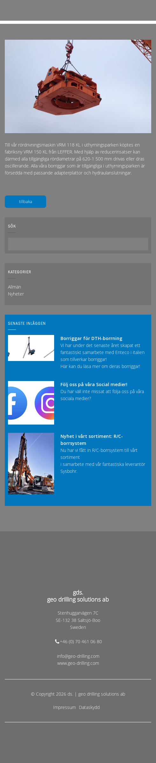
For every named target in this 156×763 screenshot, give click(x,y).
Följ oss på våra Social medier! (93, 384)
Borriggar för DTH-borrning (91, 338)
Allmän (14, 287)
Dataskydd (89, 707)
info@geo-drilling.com (78, 656)
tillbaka (25, 201)
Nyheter (16, 294)
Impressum (64, 707)
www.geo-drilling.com (78, 663)
